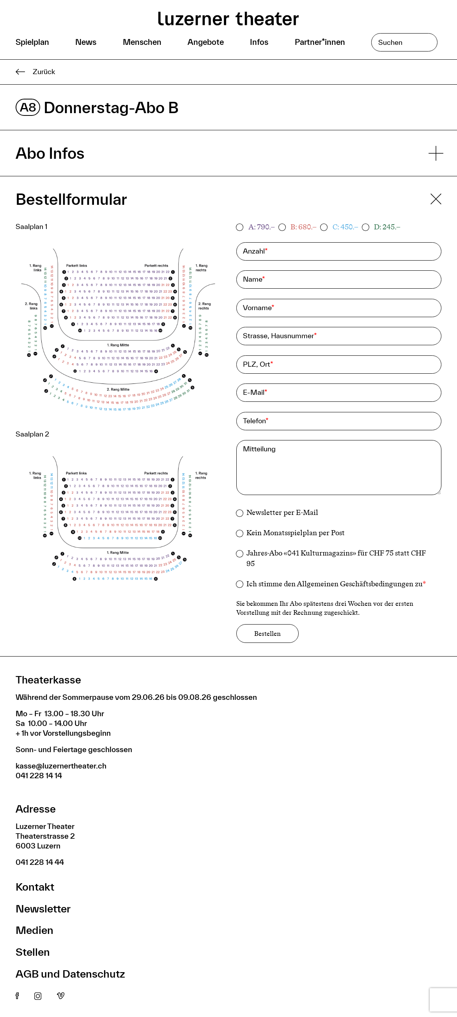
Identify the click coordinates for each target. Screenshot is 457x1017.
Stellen (33, 952)
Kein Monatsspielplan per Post (295, 533)
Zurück (35, 71)
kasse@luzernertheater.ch (61, 765)
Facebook (17, 996)
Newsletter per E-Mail (282, 513)
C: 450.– (345, 227)
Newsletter (43, 908)
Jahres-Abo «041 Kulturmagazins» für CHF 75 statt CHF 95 (336, 558)
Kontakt (35, 886)
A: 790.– (261, 227)
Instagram (37, 996)
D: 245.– (387, 227)
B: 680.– (303, 227)
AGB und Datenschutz (70, 973)
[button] (118, 332)
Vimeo (60, 996)
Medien (34, 930)
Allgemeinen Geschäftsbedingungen (355, 584)
